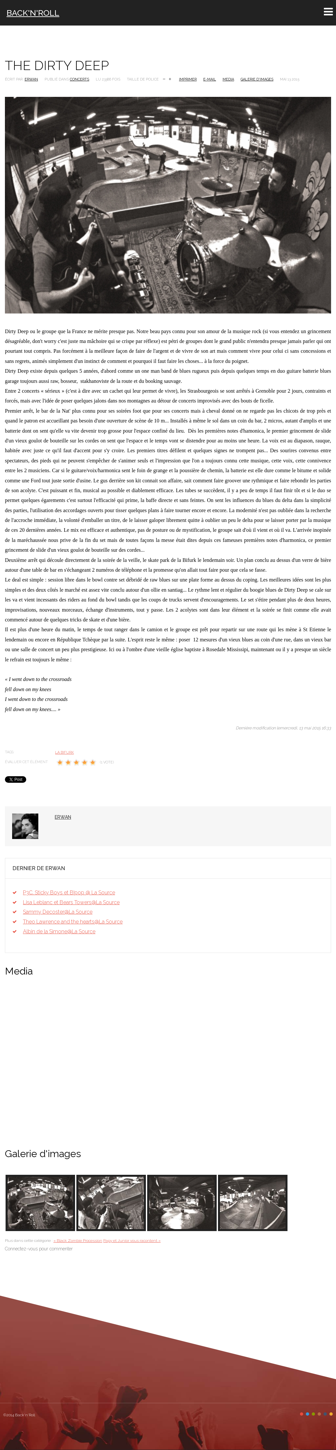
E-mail (209, 79)
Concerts (79, 79)
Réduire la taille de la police (164, 78)
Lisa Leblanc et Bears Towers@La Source (71, 902)
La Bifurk (64, 752)
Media (228, 79)
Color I (301, 1414)
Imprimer (188, 79)
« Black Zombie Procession (77, 1240)
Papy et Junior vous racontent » (132, 1240)
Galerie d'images (257, 79)
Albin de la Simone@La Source (59, 931)
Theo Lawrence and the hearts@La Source (73, 922)
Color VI (331, 1414)
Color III (313, 1414)
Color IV (319, 1414)
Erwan (31, 79)
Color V (325, 1414)
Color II (307, 1414)
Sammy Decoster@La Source (57, 912)
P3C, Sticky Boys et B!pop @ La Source (69, 892)
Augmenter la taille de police (170, 78)
